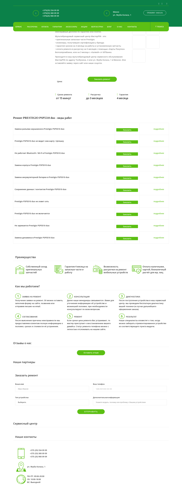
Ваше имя (19, 384)
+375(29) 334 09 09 (50, 10)
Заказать (127, 130)
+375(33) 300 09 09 (50, 13)
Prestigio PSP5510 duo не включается (32, 213)
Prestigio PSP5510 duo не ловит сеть (32, 201)
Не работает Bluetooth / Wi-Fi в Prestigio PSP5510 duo (40, 153)
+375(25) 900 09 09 (50, 16)
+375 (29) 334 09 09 (38, 450)
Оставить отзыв (91, 352)
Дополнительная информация (106, 397)
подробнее (159, 129)
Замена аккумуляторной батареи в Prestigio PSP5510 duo (42, 177)
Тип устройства (22, 397)
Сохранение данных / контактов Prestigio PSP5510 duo (40, 189)
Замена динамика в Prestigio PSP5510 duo (35, 237)
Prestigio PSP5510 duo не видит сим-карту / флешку (39, 141)
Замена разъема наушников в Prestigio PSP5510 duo (39, 129)
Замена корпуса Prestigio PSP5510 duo (33, 165)
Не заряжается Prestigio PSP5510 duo (32, 225)
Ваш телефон (99, 384)
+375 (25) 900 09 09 (38, 457)
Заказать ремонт (102, 79)
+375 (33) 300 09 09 (38, 453)
